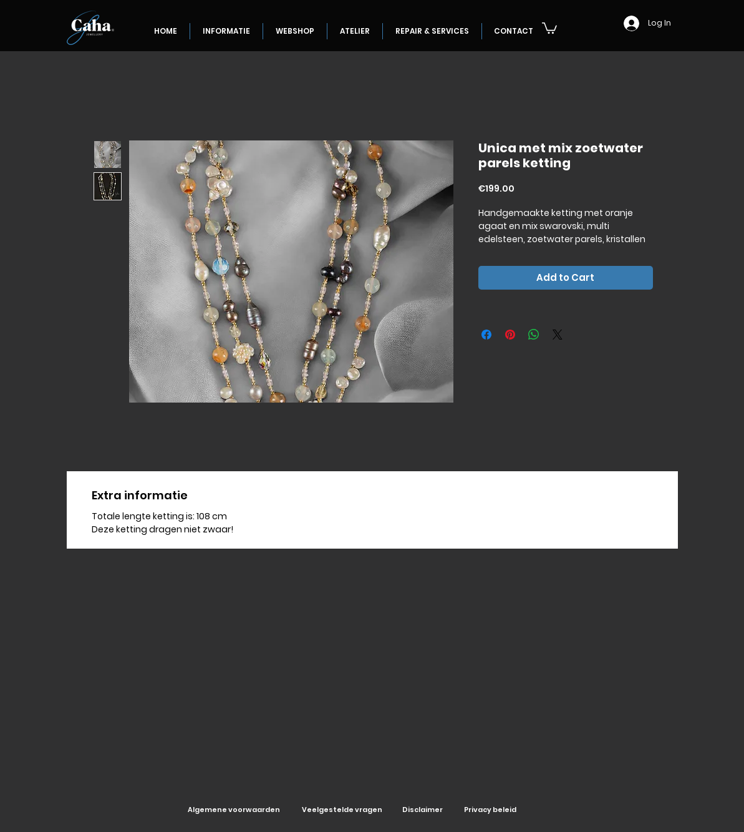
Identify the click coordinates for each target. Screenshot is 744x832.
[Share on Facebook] (486, 334)
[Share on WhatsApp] (533, 334)
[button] (549, 27)
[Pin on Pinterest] (510, 334)
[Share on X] (557, 334)
